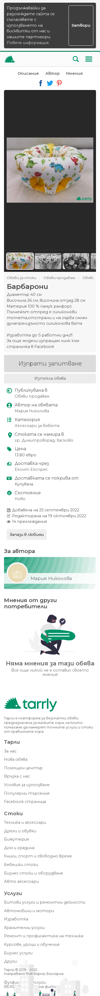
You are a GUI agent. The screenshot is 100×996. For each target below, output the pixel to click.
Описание (28, 73)
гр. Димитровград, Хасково (44, 440)
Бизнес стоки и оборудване (33, 873)
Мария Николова (32, 411)
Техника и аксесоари (25, 822)
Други (10, 961)
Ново (20, 499)
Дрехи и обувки (20, 831)
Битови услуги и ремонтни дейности (44, 902)
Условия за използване (27, 785)
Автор (52, 73)
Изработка (16, 919)
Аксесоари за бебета (37, 426)
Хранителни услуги (24, 928)
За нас (10, 751)
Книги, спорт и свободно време (38, 856)
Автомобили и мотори (29, 911)
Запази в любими (27, 534)
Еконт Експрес (31, 469)
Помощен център (23, 768)
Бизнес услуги (18, 953)
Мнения (74, 73)
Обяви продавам (32, 396)
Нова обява (15, 759)
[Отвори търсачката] (76, 59)
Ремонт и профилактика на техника (43, 936)
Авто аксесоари (21, 881)
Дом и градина (19, 848)
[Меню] (89, 59)
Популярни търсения (26, 793)
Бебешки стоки (21, 864)
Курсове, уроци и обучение (32, 944)
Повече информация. (28, 42)
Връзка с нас (17, 776)
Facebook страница (25, 801)
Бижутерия (16, 839)
